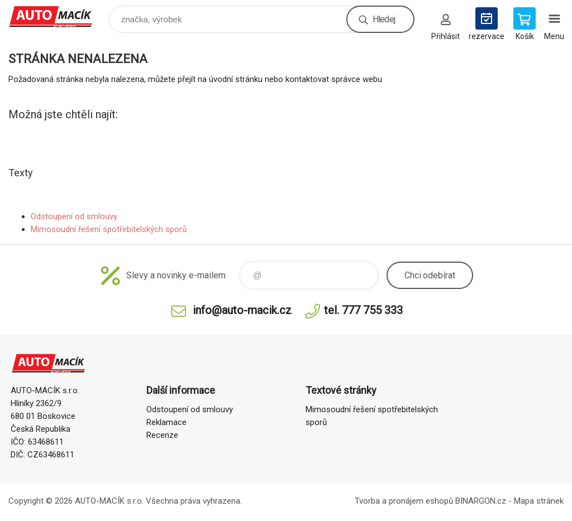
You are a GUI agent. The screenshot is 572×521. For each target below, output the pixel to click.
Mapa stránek (539, 501)
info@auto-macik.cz (242, 310)
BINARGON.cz (480, 501)
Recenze (162, 435)
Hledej (384, 19)
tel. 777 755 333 (363, 310)
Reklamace (166, 422)
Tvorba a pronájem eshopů (404, 501)
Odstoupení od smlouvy (74, 216)
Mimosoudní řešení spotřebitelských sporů (109, 229)
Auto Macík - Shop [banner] (57, 16)
